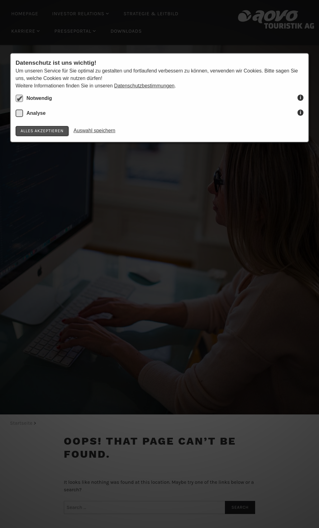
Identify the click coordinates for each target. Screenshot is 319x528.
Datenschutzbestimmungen (144, 85)
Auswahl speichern (94, 130)
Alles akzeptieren (42, 130)
